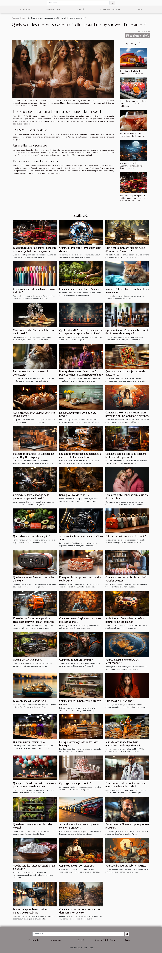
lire (111, 119)
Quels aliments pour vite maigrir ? (31, 536)
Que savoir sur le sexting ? (119, 700)
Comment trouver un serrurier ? (76, 659)
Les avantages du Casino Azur (29, 700)
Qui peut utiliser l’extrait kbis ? (29, 742)
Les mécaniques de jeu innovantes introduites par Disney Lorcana (131, 166)
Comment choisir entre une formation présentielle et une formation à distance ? (126, 416)
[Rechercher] (78, 3)
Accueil (15, 18)
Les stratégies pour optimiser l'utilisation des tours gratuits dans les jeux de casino (132, 198)
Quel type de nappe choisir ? (75, 783)
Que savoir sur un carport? (27, 659)
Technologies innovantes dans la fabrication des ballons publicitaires (133, 103)
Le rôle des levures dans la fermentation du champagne (132, 134)
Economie (25, 9)
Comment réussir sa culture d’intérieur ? (80, 289)
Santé (80, 9)
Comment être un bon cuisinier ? (76, 865)
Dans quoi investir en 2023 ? (74, 495)
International (54, 9)
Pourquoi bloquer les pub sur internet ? (126, 865)
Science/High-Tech (110, 9)
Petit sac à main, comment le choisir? (125, 536)
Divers (139, 9)
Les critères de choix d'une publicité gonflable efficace (131, 72)
